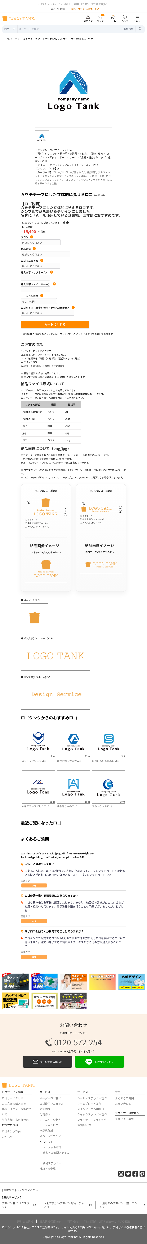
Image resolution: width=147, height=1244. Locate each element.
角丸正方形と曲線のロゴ (105, 761)
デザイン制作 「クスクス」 (19, 1205)
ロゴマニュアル (32, 261)
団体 (101, 176)
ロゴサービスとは (12, 1098)
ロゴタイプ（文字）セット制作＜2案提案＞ (48, 308)
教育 (94, 176)
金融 (54, 183)
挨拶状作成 (46, 1130)
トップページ (9, 39)
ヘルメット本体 (52, 1147)
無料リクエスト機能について (16, 1111)
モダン (55, 180)
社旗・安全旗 (48, 1168)
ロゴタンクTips (11, 1131)
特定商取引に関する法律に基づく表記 (107, 1221)
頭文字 (60, 176)
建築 (83, 176)
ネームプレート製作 (89, 1103)
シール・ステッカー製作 (92, 1098)
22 (87, 756)
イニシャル (48, 176)
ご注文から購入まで (14, 1103)
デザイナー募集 (124, 1119)
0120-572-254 (73, 1042)
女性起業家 (89, 172)
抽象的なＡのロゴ (67, 806)
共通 (34, 885)
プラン (27, 237)
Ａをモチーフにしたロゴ (35, 806)
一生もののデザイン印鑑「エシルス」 (122, 1205)
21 (52, 801)
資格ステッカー (52, 1163)
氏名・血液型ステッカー (56, 1155)
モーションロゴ (32, 296)
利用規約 (72, 1221)
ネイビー (67, 172)
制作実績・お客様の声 (15, 1120)
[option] (73, 89)
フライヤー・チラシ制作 (92, 1120)
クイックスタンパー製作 (92, 1114)
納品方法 (28, 249)
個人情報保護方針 (50, 1221)
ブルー (56, 172)
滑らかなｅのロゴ (102, 806)
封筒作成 (45, 1114)
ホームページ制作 (50, 1120)
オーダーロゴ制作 (50, 1098)
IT (89, 176)
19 (122, 801)
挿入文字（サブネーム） (37, 272)
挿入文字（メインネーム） (38, 284)
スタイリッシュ (79, 180)
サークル (45, 183)
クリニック (72, 176)
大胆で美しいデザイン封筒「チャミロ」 (68, 1205)
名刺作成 (45, 1109)
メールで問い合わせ (47, 1062)
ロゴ (34, 921)
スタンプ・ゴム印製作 (90, 1109)
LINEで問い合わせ (99, 1062)
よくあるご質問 (124, 1098)
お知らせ (7, 1137)
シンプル (45, 180)
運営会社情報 (25, 1221)
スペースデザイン (50, 1136)
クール (65, 180)
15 (87, 801)
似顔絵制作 (84, 1125)
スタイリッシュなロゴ (34, 761)
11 (52, 756)
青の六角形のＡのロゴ (69, 761)
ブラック (95, 180)
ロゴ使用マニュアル (52, 1103)
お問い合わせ (123, 1103)
